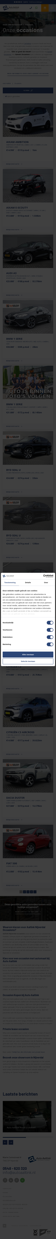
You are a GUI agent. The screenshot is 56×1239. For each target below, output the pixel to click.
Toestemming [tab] (10, 582)
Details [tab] (28, 582)
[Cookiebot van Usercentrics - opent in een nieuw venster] (43, 576)
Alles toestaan (28, 655)
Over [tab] (46, 582)
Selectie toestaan (28, 661)
